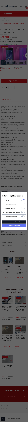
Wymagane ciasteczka (10, 200)
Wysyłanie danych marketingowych (12, 212)
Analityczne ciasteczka (10, 208)
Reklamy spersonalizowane (11, 216)
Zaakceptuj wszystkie (14, 225)
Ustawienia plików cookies (12, 196)
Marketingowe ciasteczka (10, 204)
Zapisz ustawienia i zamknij (14, 222)
